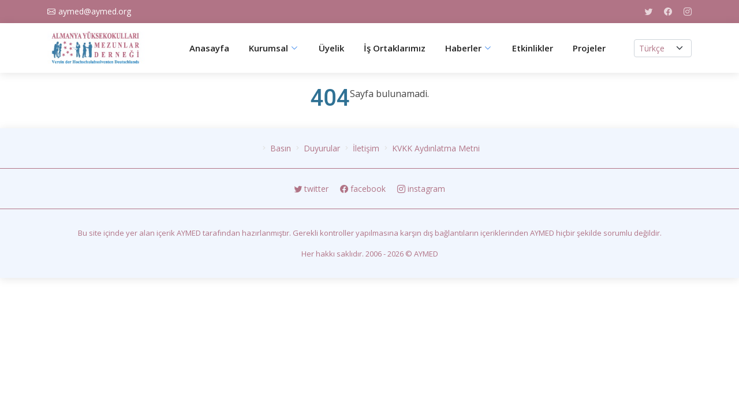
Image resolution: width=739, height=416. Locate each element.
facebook (364, 188)
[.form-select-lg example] (663, 48)
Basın (280, 148)
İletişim (366, 148)
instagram (421, 188)
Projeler (589, 48)
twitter (312, 188)
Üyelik (331, 48)
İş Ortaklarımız (395, 48)
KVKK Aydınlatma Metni (436, 148)
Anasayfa (209, 48)
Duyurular (322, 148)
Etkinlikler (532, 48)
